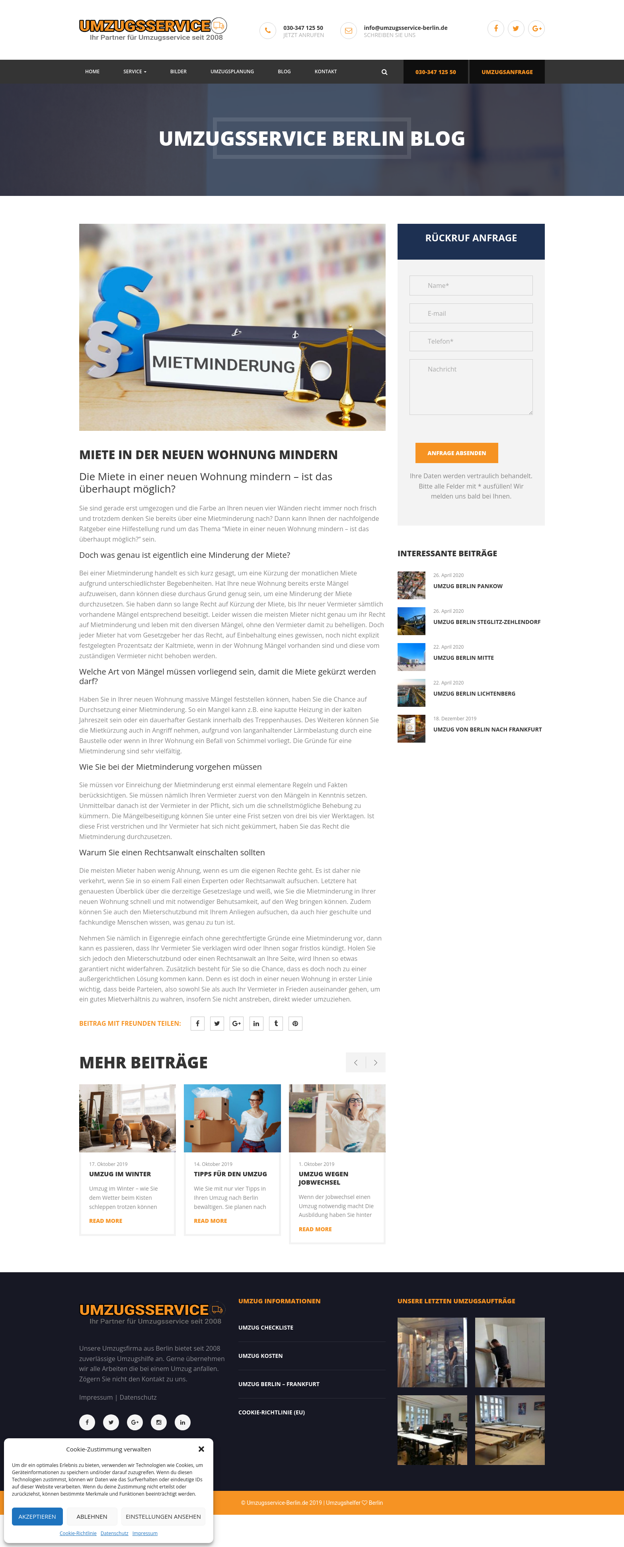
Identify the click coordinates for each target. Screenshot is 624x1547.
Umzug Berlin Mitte (463, 657)
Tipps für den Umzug (230, 1174)
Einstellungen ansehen (163, 1516)
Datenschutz (115, 1533)
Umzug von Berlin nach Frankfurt (487, 729)
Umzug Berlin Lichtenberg (474, 693)
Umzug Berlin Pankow (468, 586)
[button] (201, 1449)
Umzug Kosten (260, 1355)
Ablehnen (92, 1516)
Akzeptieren (37, 1516)
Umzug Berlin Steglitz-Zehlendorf (487, 622)
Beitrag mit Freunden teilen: (130, 1023)
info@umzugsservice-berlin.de (406, 27)
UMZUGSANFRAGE (507, 72)
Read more (105, 1220)
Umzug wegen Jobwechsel (324, 1178)
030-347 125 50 (303, 27)
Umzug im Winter (120, 1174)
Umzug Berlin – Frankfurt (279, 1384)
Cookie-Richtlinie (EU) (271, 1412)
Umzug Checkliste (265, 1327)
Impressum (145, 1533)
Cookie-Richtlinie (78, 1533)
